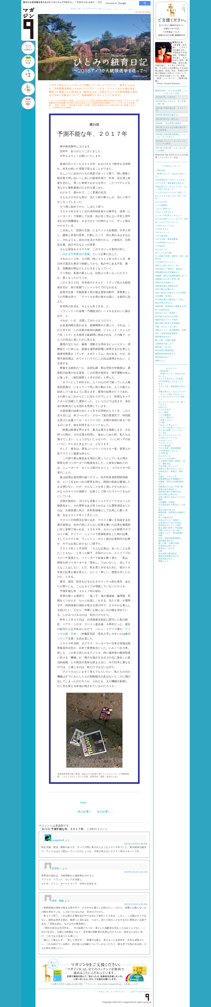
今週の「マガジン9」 (168, 476)
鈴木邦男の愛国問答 (164, 350)
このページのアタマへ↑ (140, 992)
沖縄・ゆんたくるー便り (166, 327)
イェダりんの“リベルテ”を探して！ (171, 192)
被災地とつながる (163, 347)
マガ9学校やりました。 (166, 242)
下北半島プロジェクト (165, 262)
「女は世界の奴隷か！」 (171, 123)
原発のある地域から (164, 282)
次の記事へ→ (105, 811)
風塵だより (160, 360)
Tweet (83, 802)
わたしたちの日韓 (163, 253)
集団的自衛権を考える (165, 354)
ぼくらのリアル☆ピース (166, 222)
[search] (120, 3)
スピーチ (95, 425)
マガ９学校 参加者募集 (166, 239)
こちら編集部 (161, 205)
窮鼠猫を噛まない (168, 115)
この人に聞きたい (163, 208)
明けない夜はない (168, 119)
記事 (160, 551)
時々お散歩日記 (162, 310)
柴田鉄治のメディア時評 (166, 320)
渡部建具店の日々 (163, 337)
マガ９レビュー (162, 232)
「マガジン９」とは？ (84, 2)
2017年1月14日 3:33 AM (135, 872)
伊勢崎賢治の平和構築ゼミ (167, 272)
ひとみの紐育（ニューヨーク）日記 (171, 219)
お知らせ (162, 407)
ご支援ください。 (166, 420)
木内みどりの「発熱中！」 (167, 313)
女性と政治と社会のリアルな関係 (170, 293)
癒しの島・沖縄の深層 (165, 340)
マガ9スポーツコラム (165, 225)
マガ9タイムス (162, 229)
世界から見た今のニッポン (167, 265)
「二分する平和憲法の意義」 (74, 254)
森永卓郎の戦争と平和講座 (167, 323)
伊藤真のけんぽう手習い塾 (167, 279)
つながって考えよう (164, 212)
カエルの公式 (161, 202)
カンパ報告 (163, 412)
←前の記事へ (83, 811)
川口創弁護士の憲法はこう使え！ (170, 299)
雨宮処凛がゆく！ (163, 357)
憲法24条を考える (163, 303)
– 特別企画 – (161, 170)
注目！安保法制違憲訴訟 (166, 333)
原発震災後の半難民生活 (166, 286)
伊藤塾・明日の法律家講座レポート (171, 276)
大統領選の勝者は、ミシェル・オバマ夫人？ (171, 135)
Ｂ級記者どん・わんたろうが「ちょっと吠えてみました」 (171, 187)
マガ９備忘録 (161, 236)
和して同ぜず (166, 97)
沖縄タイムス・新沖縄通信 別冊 (170, 330)
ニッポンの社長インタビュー (168, 215)
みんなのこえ (161, 249)
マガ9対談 (160, 246)
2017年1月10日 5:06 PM (135, 844)
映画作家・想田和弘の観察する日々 (171, 306)
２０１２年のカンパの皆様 (170, 379)
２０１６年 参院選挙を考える (169, 183)
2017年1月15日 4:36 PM (135, 904)
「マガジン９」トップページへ (83, 8)
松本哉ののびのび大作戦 (166, 316)
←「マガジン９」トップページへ (109, 992)
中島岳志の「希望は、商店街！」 (170, 269)
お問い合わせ (100, 2)
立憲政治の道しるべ (164, 343)
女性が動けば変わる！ (165, 289)
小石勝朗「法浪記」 (164, 296)
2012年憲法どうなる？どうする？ (171, 180)
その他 (161, 422)
